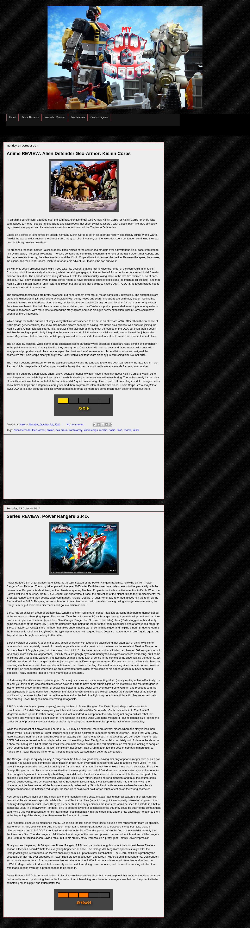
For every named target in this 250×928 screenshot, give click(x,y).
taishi (136, 430)
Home (12, 117)
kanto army (75, 430)
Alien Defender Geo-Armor (29, 430)
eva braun (62, 430)
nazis (112, 430)
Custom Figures (99, 117)
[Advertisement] (84, 467)
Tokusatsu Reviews (54, 117)
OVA (119, 430)
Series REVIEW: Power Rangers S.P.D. (48, 516)
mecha (103, 430)
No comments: (76, 424)
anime (50, 430)
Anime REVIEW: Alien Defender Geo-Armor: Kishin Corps (69, 153)
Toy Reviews (78, 117)
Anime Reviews (30, 117)
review (127, 430)
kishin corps (91, 430)
